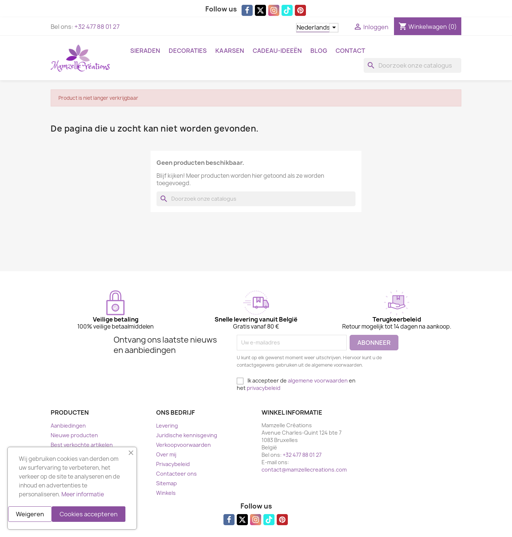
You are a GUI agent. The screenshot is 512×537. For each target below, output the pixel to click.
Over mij (166, 454)
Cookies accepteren (89, 514)
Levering (167, 425)
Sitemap (166, 483)
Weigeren (30, 514)
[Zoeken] (412, 65)
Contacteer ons (176, 473)
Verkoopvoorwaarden (183, 444)
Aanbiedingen (68, 425)
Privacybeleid (173, 464)
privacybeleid (263, 387)
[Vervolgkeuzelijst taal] (317, 27)
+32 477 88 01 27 (96, 27)
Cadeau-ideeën (277, 51)
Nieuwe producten (74, 435)
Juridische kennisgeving (186, 435)
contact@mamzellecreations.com (304, 469)
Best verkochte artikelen (82, 444)
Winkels (166, 492)
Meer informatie (82, 494)
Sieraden (145, 51)
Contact (350, 51)
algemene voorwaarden (318, 380)
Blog (318, 51)
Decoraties (188, 51)
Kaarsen (229, 51)
